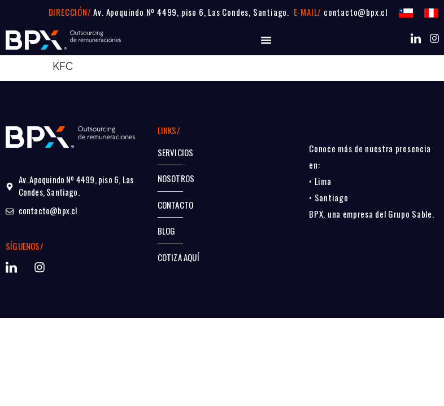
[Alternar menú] (266, 40)
